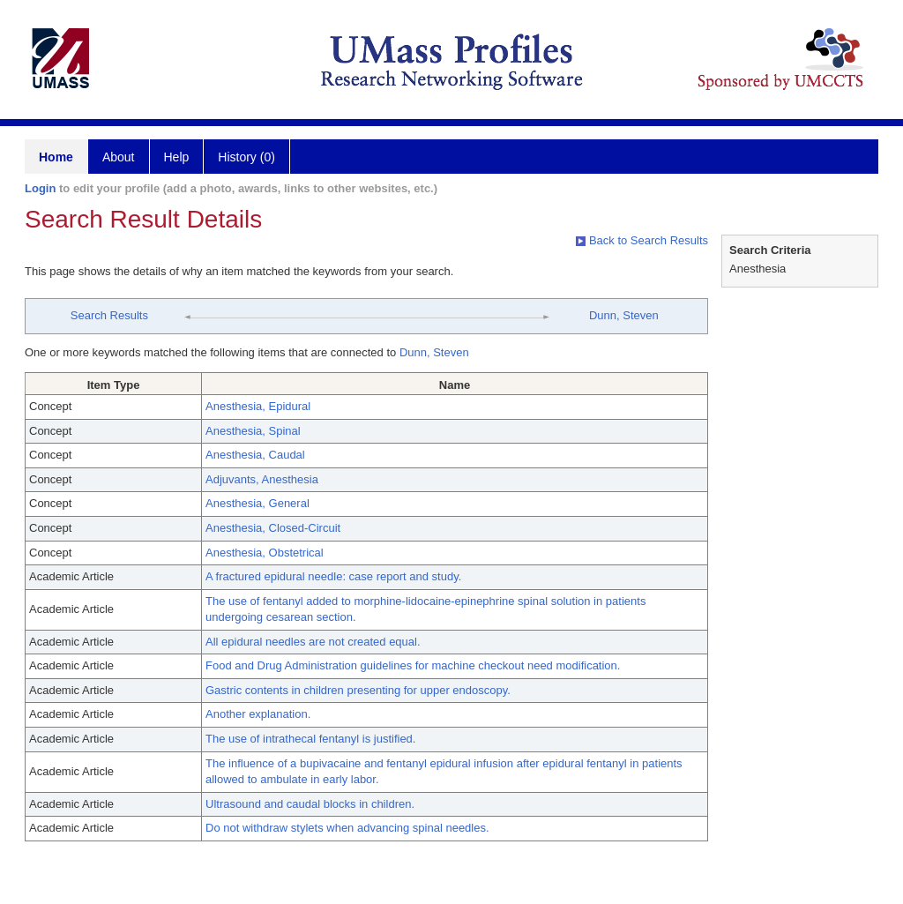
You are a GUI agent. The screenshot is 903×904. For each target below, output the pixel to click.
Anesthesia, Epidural (257, 406)
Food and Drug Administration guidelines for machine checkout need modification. (412, 665)
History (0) (246, 157)
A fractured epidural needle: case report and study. (333, 576)
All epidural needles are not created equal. (313, 641)
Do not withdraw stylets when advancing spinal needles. (347, 827)
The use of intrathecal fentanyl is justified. (310, 738)
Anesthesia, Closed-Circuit (272, 527)
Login (40, 188)
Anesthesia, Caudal (255, 454)
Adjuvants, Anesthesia (261, 479)
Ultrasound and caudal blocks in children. (309, 804)
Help (177, 157)
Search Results (109, 315)
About (118, 157)
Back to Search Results (642, 240)
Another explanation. (257, 714)
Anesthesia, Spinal (253, 430)
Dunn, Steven (624, 315)
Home (56, 157)
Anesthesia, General (257, 503)
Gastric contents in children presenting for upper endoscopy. (358, 690)
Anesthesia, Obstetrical (264, 552)
